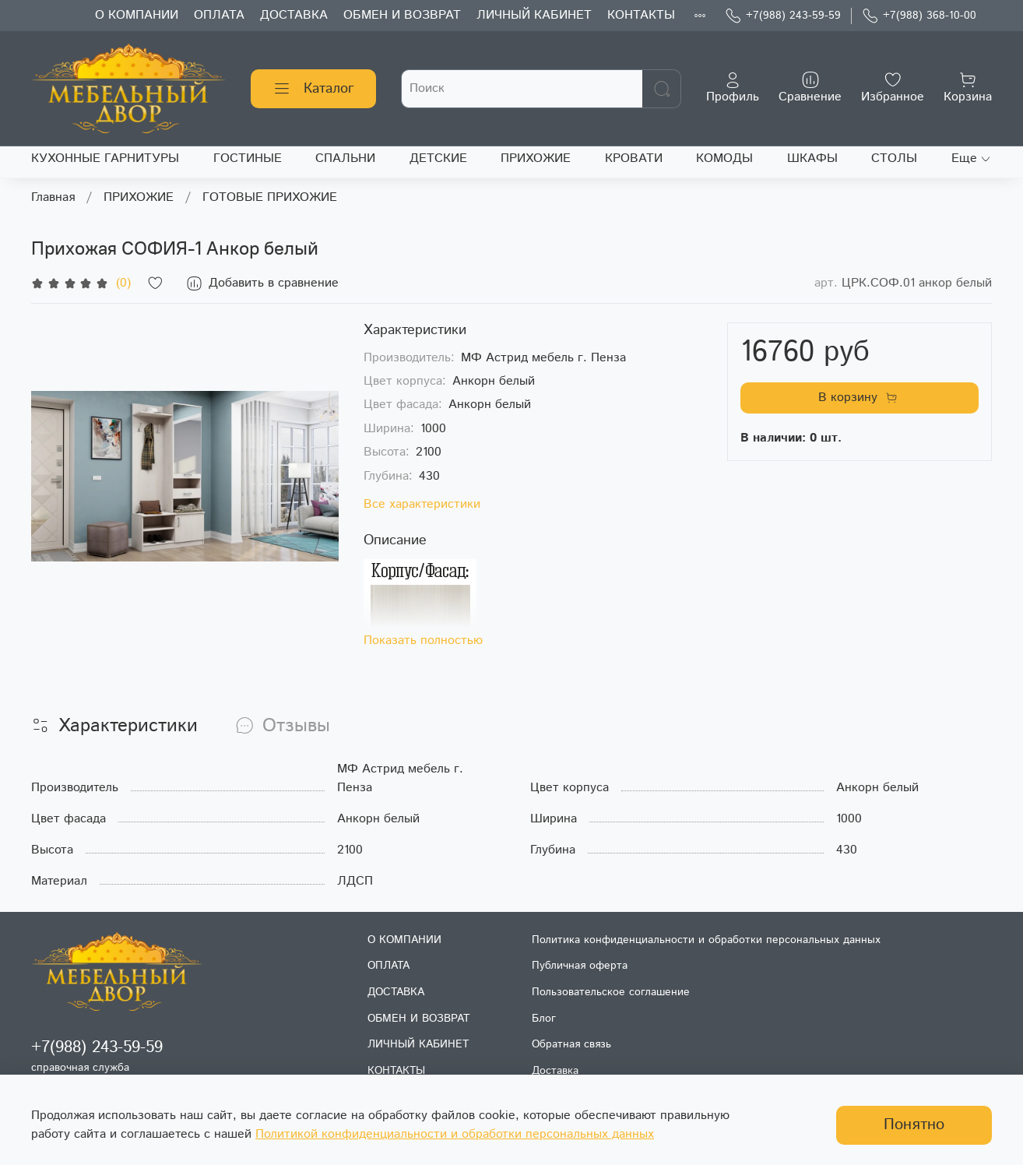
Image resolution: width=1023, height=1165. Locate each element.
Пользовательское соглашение (611, 992)
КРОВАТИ (634, 158)
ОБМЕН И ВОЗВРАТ (402, 15)
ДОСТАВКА (294, 15)
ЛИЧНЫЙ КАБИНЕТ (534, 15)
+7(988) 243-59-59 (783, 16)
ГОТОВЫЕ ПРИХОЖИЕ (269, 197)
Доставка (555, 1071)
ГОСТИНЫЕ (247, 158)
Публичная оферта (580, 965)
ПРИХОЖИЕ (536, 158)
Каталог (313, 89)
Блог (544, 1018)
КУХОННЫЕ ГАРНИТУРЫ (105, 158)
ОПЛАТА (219, 15)
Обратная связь (571, 1044)
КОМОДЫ (724, 158)
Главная (53, 197)
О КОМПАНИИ (136, 15)
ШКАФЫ (812, 158)
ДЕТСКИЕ (438, 158)
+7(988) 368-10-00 (919, 16)
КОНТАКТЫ (641, 15)
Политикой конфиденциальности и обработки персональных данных (454, 1134)
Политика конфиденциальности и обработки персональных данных (706, 940)
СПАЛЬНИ (345, 158)
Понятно (914, 1125)
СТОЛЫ (894, 158)
